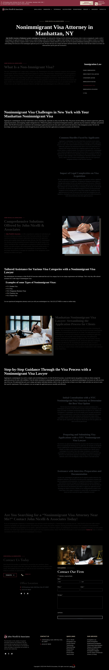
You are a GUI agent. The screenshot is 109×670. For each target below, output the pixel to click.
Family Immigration (89, 70)
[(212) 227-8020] (35, 590)
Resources (95, 9)
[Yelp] (24, 593)
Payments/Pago (77, 9)
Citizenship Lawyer (89, 77)
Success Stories (67, 9)
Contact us (89, 529)
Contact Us (102, 9)
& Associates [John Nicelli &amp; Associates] (13, 234)
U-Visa (85, 93)
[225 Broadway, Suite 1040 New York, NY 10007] (13, 2)
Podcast (86, 9)
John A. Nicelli (38, 9)
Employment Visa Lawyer (91, 74)
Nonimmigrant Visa (89, 85)
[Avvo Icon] (27, 593)
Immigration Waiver (89, 81)
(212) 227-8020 (31, 576)
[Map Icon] (21, 593)
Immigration (48, 9)
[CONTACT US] (96, 3)
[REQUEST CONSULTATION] (86, 3)
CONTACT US (101, 1)
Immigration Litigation (90, 89)
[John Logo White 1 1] (12, 9)
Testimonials (57, 9)
